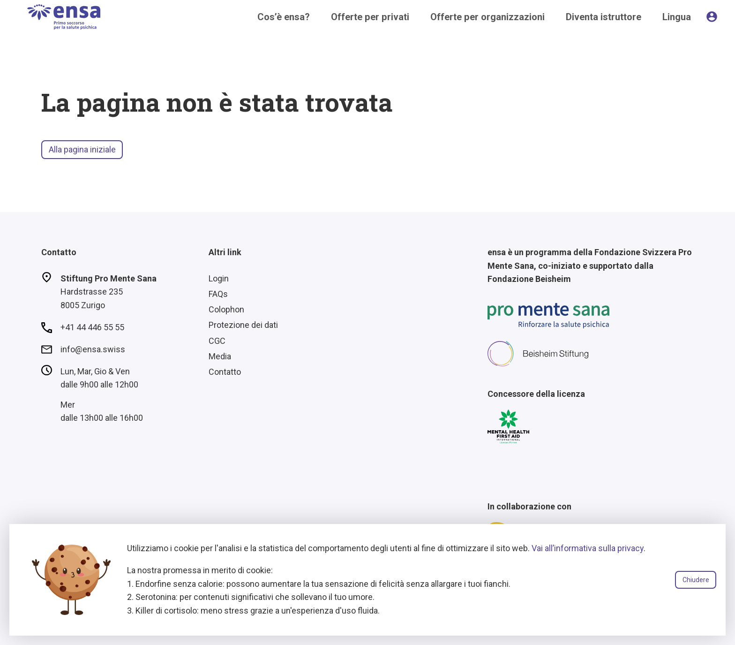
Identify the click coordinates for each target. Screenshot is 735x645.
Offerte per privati (370, 17)
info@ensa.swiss (92, 349)
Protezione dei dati (243, 325)
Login (219, 278)
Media (220, 356)
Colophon (226, 309)
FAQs (218, 294)
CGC (217, 341)
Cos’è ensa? (283, 17)
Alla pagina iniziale (82, 149)
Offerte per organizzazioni (487, 17)
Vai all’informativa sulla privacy (588, 548)
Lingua (676, 17)
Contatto (225, 372)
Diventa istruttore (603, 17)
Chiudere (695, 580)
